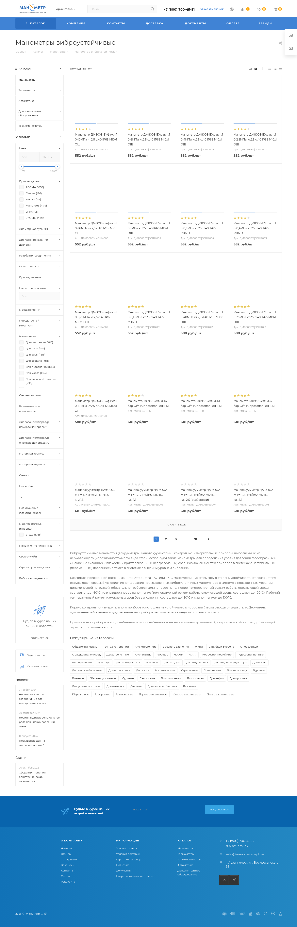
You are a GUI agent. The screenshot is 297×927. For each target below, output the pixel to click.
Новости (22, 680)
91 (195, 539)
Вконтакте (224, 879)
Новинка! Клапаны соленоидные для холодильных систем (32, 699)
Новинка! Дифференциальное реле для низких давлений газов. (39, 722)
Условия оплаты (127, 848)
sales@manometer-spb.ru (245, 854)
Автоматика (185, 865)
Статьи (20, 758)
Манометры (185, 848)
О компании (72, 840)
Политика (122, 865)
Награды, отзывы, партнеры (135, 876)
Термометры (185, 853)
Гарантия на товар (128, 859)
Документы (123, 870)
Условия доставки (128, 853)
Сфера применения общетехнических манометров (32, 777)
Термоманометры (189, 859)
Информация (127, 840)
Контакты (67, 870)
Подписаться (219, 809)
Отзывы (66, 853)
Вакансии (67, 865)
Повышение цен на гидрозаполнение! (32, 743)
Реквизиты (68, 881)
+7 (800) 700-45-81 (179, 9)
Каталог (184, 840)
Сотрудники (69, 859)
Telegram (234, 879)
